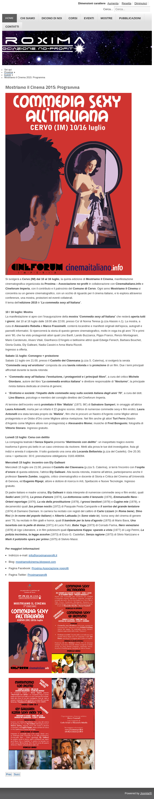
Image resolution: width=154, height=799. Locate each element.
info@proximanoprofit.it (43, 555)
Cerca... (108, 9)
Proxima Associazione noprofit (50, 568)
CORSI (73, 18)
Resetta (126, 3)
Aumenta (112, 3)
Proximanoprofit (37, 574)
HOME (9, 18)
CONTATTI (12, 26)
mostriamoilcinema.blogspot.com (36, 561)
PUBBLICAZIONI (130, 18)
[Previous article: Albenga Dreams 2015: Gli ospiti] (8, 774)
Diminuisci (140, 3)
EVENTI (89, 18)
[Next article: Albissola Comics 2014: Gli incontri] (16, 774)
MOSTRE (107, 18)
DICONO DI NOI (52, 18)
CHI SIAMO (27, 18)
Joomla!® (146, 793)
